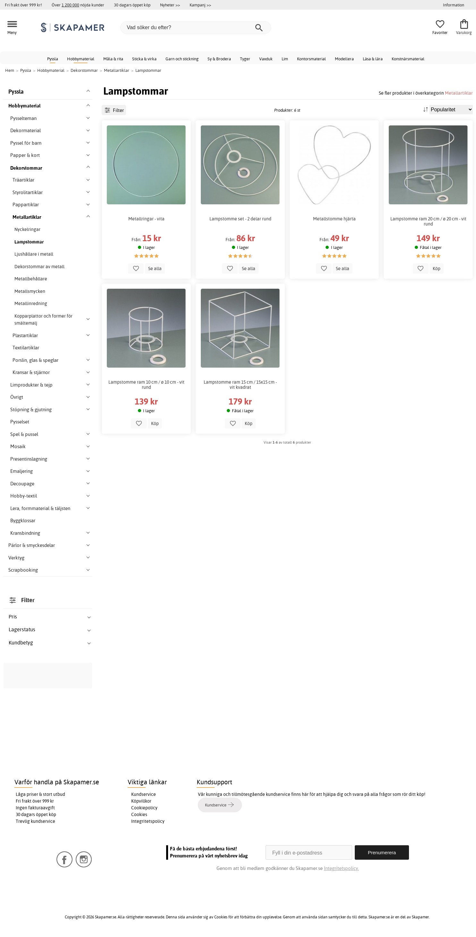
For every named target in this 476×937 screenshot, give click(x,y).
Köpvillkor (141, 801)
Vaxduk (266, 58)
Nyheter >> (170, 4)
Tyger (245, 58)
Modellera (344, 58)
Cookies (139, 814)
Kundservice (143, 794)
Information (453, 4)
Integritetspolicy (148, 821)
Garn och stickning (182, 58)
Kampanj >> (200, 4)
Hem (9, 70)
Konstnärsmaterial (408, 58)
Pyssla (52, 58)
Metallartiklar (459, 93)
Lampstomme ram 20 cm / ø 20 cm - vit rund (428, 221)
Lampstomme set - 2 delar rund (240, 218)
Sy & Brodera (219, 58)
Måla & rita (113, 58)
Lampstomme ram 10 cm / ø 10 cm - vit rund (146, 384)
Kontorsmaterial (311, 58)
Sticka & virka (144, 58)
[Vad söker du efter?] (195, 27)
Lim (285, 58)
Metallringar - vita (146, 218)
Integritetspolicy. (341, 868)
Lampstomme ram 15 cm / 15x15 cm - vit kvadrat (240, 384)
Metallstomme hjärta (334, 218)
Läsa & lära (373, 58)
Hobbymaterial (80, 58)
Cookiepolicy (144, 808)
